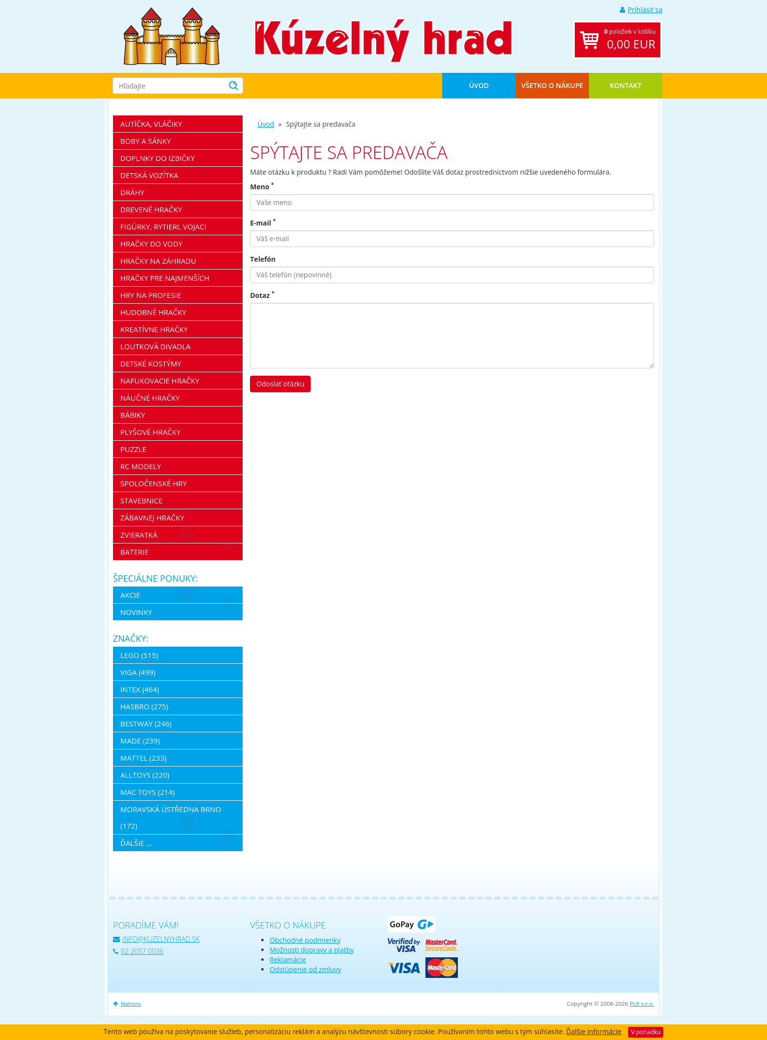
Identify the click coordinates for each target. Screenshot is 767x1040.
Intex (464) (139, 689)
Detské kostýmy (150, 363)
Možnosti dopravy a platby (312, 949)
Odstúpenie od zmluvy (305, 969)
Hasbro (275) (144, 706)
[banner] (171, 35)
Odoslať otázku (280, 383)
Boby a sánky (145, 141)
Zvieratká (139, 535)
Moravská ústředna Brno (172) (170, 817)
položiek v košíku (629, 39)
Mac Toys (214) (147, 792)
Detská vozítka (149, 175)
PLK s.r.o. (642, 1003)
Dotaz (262, 295)
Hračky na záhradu (158, 261)
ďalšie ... (136, 843)
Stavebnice (141, 500)
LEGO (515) (139, 655)
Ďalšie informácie (593, 1031)
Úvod (479, 85)
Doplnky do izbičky (157, 158)
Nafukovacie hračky (159, 380)
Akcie (130, 595)
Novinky (136, 612)
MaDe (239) (140, 741)
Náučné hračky (150, 398)
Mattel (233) (143, 758)
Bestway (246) (146, 723)
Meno (262, 186)
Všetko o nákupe (552, 85)
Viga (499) (138, 672)
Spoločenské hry (153, 483)
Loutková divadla (155, 346)
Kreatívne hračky (154, 329)
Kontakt (626, 85)
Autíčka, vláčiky (151, 124)
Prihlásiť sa (641, 9)
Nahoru (127, 1003)
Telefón (262, 259)
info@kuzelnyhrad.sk (156, 939)
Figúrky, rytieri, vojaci (163, 226)
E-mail (262, 222)
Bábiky (132, 415)
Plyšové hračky (150, 432)
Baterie (134, 552)
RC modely (140, 466)
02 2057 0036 (138, 951)
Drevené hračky (151, 209)
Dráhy (132, 192)
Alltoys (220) (144, 775)
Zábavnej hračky (152, 517)
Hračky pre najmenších (164, 278)
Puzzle (133, 449)
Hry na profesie (150, 295)
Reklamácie (288, 959)
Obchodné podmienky (305, 940)
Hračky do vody (151, 244)
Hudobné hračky (153, 312)
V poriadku (645, 1032)
